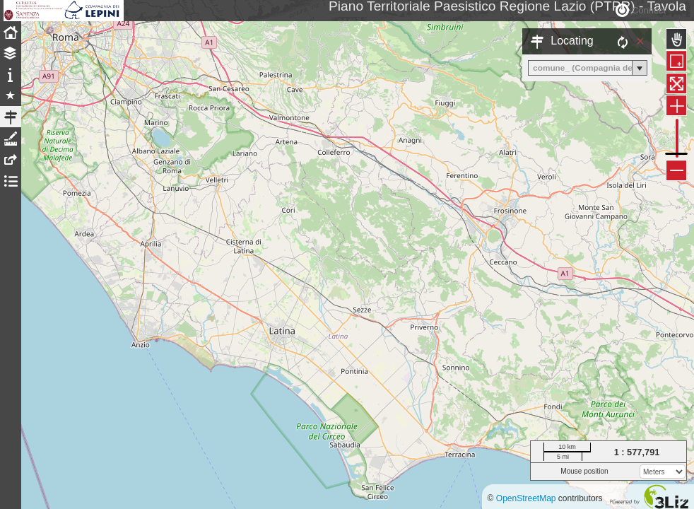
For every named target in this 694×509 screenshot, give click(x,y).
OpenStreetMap (526, 498)
